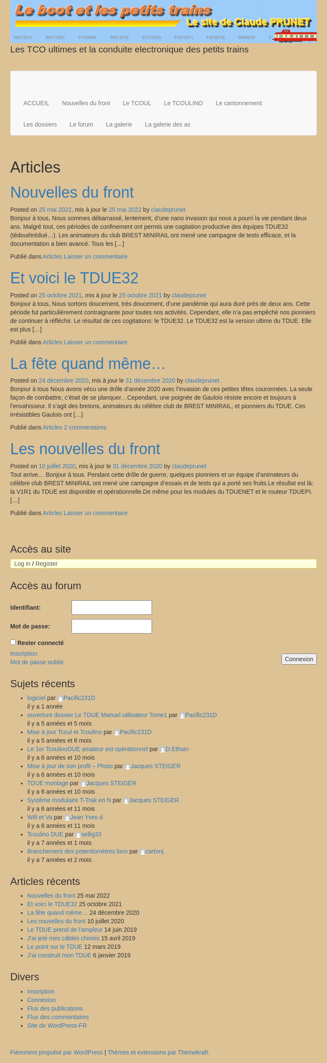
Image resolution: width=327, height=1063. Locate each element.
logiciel (36, 697)
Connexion (299, 659)
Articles (52, 256)
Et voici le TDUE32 (74, 278)
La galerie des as (167, 124)
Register (46, 563)
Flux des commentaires (58, 1017)
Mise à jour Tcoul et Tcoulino (64, 732)
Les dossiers (40, 124)
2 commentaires (85, 427)
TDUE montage (47, 783)
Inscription (23, 653)
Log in (22, 563)
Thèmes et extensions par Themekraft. (158, 1052)
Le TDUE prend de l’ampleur (65, 929)
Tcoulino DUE (45, 834)
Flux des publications (55, 1008)
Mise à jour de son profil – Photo (70, 766)
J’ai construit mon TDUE (59, 955)
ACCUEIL (36, 103)
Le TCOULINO (183, 103)
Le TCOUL (137, 103)
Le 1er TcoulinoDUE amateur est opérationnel (87, 749)
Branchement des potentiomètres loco (77, 851)
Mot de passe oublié (36, 662)
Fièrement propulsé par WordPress (56, 1052)
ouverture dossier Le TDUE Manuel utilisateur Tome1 (97, 715)
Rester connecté (40, 643)
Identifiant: (25, 607)
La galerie (119, 124)
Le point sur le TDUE (55, 946)
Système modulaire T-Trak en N (69, 800)
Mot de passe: (30, 626)
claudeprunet (168, 209)
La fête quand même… (88, 363)
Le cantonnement (239, 103)
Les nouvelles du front (85, 449)
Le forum (81, 124)
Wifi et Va (39, 817)
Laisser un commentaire (95, 256)
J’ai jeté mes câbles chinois (63, 938)
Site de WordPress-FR (57, 1025)
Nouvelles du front (86, 103)
